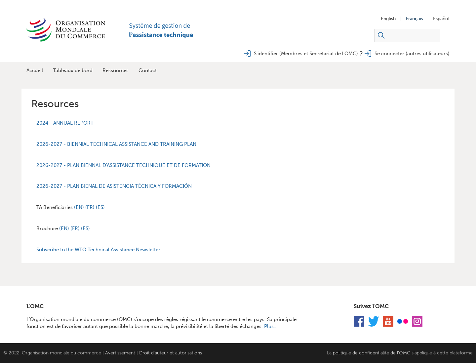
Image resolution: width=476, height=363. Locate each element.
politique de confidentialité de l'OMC (371, 353)
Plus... (271, 326)
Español (441, 19)
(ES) (100, 207)
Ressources (115, 70)
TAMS (168, 30)
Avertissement (120, 353)
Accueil (34, 70)
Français (414, 19)
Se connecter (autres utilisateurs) (412, 54)
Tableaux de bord (73, 70)
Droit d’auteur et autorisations (170, 353)
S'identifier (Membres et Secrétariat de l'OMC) (306, 54)
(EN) (79, 207)
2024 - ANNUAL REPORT (65, 123)
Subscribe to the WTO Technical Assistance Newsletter (98, 250)
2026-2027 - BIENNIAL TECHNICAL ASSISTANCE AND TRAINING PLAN (116, 144)
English (388, 19)
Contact (148, 70)
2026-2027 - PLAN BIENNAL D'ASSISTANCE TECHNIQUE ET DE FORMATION (123, 165)
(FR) (90, 207)
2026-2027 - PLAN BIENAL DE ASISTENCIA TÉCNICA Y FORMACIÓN (114, 186)
